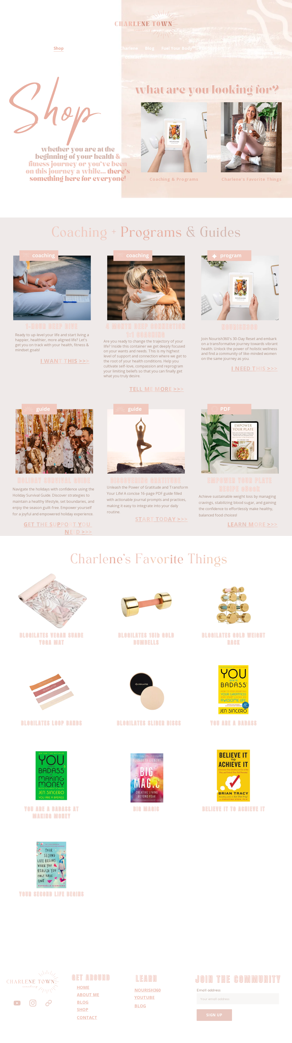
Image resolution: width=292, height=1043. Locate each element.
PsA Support (211, 48)
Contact (133, 57)
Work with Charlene (117, 48)
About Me (80, 48)
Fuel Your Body (176, 48)
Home (40, 48)
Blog (149, 48)
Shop (59, 48)
